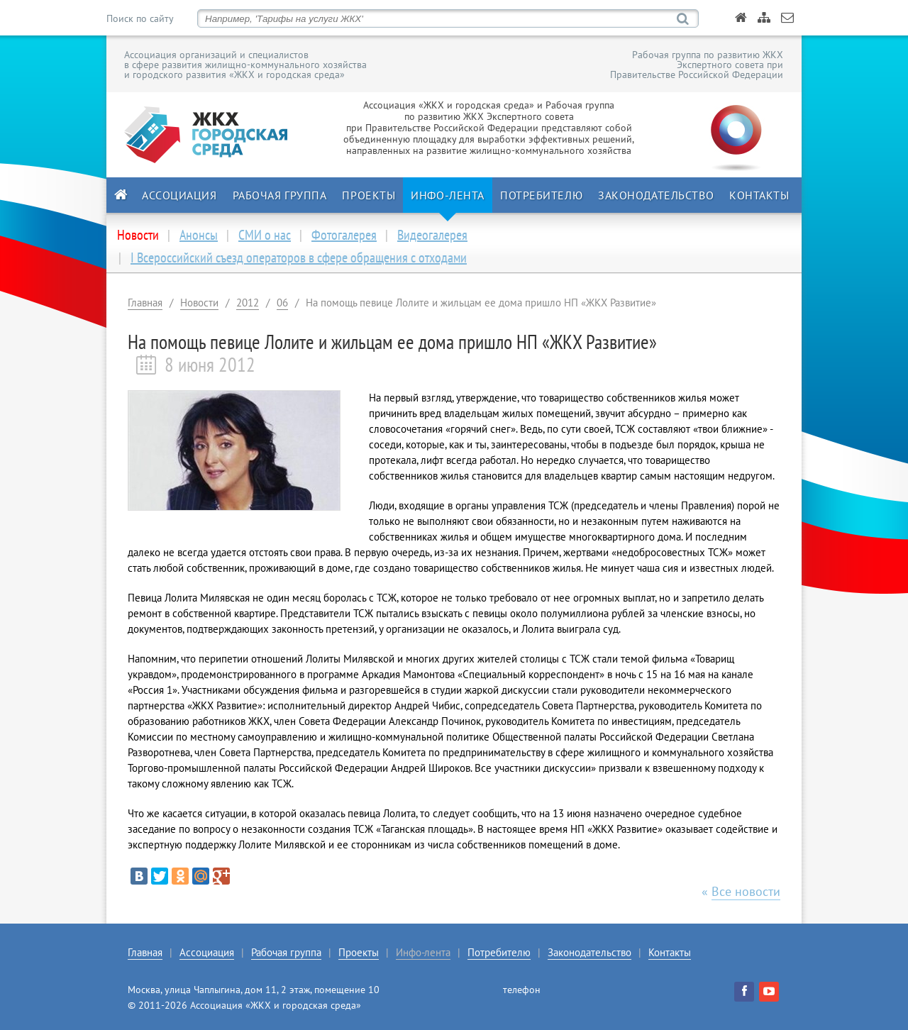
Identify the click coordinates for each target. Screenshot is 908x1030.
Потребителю (541, 195)
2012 (247, 302)
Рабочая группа (280, 195)
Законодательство (656, 195)
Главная (145, 302)
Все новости (746, 891)
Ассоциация (179, 195)
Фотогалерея (344, 235)
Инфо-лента (448, 195)
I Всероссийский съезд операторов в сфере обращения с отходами (299, 257)
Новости (199, 302)
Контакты (759, 195)
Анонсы (198, 235)
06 (282, 302)
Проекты (368, 195)
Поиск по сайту (139, 18)
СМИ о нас (264, 235)
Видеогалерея (432, 235)
